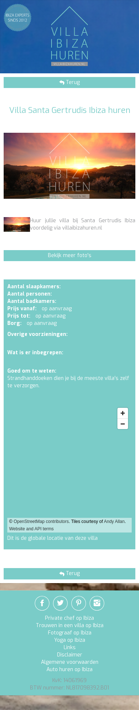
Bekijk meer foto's (69, 255)
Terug (72, 82)
